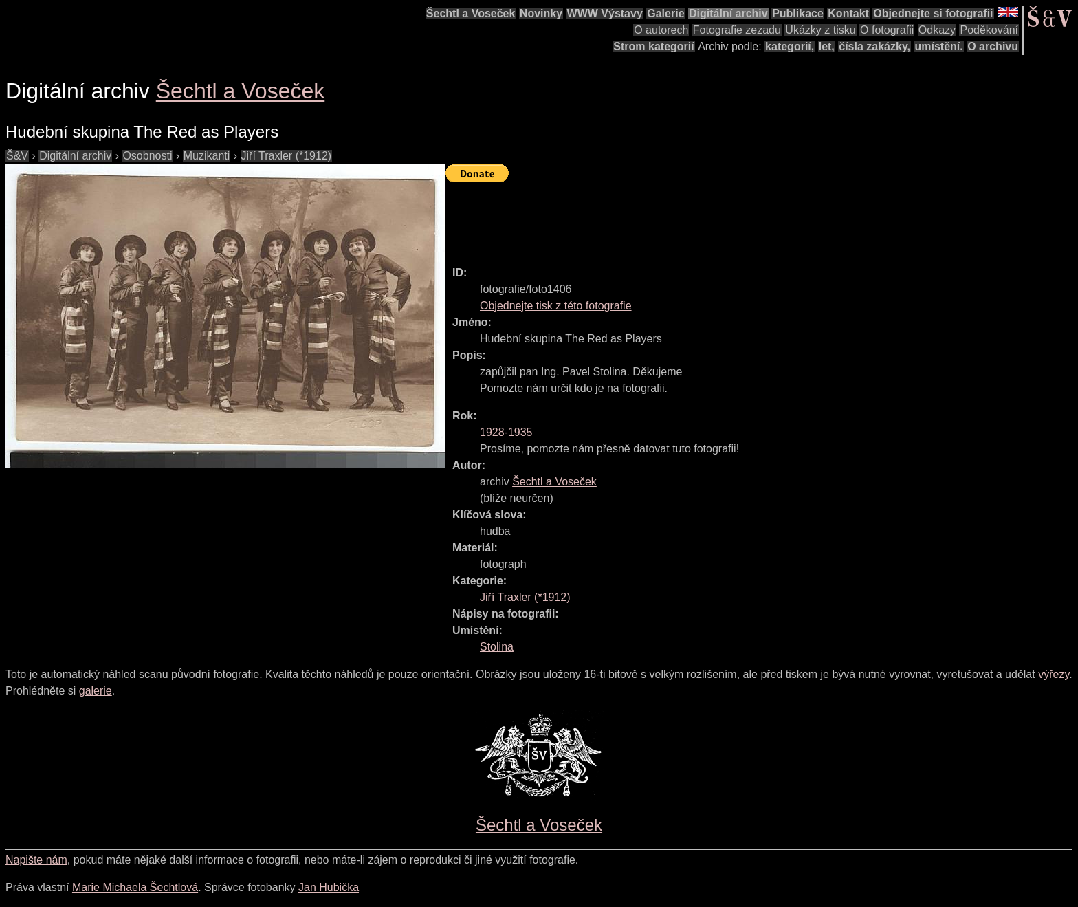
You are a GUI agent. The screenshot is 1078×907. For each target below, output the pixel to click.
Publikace (798, 13)
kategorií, (789, 46)
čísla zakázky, (874, 46)
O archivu (992, 46)
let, (827, 46)
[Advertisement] (696, 218)
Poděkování (989, 30)
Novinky (541, 13)
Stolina (497, 647)
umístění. (939, 46)
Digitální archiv (728, 13)
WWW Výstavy (605, 13)
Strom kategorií (653, 46)
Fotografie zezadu (737, 30)
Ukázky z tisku (820, 30)
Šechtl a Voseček (471, 13)
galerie (95, 691)
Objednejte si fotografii (933, 13)
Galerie (665, 13)
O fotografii (887, 30)
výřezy (1053, 674)
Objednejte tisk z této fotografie (556, 306)
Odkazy (937, 30)
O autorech (661, 30)
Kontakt (848, 13)
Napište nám (36, 860)
